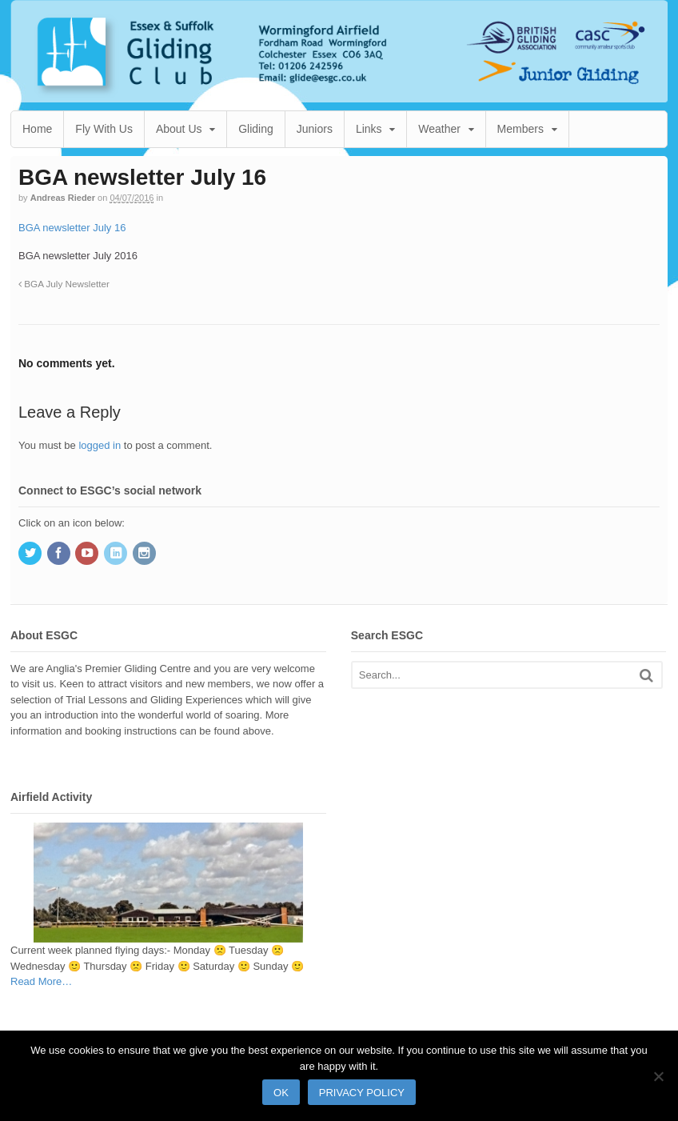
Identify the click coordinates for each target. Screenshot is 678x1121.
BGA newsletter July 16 (72, 228)
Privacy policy (362, 1093)
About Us (179, 128)
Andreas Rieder (62, 197)
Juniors (315, 128)
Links (369, 128)
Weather (439, 128)
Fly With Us (104, 128)
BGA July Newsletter (64, 283)
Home (37, 128)
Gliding (255, 128)
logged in (99, 445)
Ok (281, 1093)
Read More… (41, 982)
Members (520, 128)
